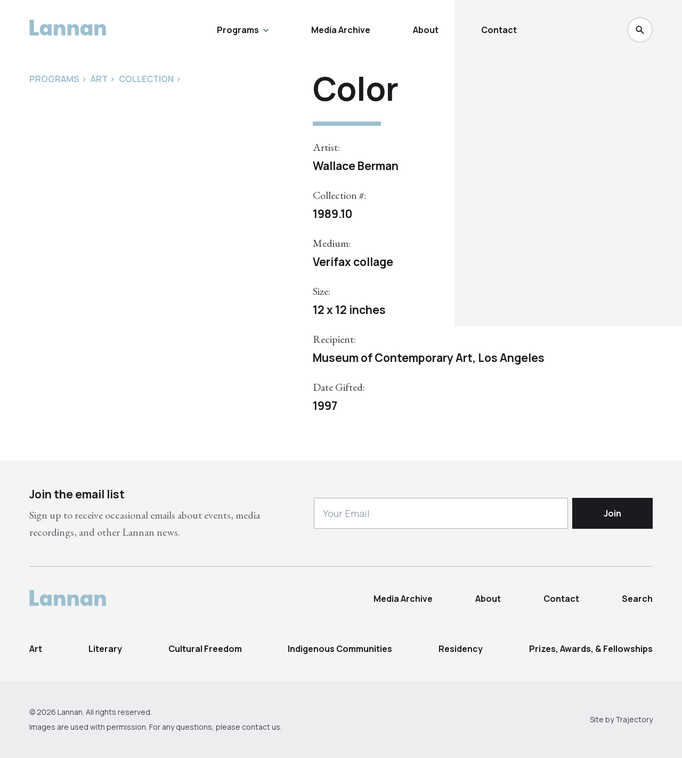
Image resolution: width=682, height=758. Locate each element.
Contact (499, 30)
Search (637, 598)
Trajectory (634, 719)
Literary (105, 649)
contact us (261, 727)
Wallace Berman (356, 165)
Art (35, 649)
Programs (243, 30)
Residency (461, 649)
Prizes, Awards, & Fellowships (591, 649)
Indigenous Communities (340, 649)
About (426, 30)
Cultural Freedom (205, 649)
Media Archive (340, 30)
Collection (146, 79)
